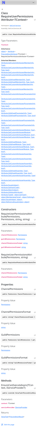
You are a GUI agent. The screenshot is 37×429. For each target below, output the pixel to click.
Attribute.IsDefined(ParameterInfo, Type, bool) (18, 115)
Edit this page (9, 425)
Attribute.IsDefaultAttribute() (11, 192)
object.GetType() (20, 195)
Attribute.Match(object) (9, 190)
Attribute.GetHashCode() (10, 187)
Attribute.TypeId (7, 195)
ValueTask (4, 417)
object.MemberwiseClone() (11, 197)
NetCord (12, 25)
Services (18, 25)
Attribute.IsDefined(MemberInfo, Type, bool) (17, 82)
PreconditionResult (16, 417)
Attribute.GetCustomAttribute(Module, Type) (17, 147)
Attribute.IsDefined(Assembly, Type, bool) (16, 173)
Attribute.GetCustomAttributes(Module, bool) (18, 135)
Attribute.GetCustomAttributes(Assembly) (16, 163)
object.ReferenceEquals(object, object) (15, 202)
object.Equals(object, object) (11, 199)
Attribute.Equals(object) (10, 185)
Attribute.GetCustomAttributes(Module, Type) (18, 130)
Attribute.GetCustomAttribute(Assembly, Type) (18, 175)
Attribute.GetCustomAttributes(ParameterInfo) (18, 94)
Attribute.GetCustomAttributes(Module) (15, 132)
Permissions (22, 235)
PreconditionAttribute (9, 54)
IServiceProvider (21, 407)
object (3, 51)
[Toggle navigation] (33, 2)
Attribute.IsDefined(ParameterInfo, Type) (16, 113)
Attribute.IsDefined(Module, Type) (13, 142)
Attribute (11, 51)
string (25, 243)
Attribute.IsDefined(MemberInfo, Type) (15, 80)
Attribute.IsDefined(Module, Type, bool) (15, 144)
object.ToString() (28, 197)
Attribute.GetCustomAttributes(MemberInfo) (17, 72)
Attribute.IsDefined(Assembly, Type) (14, 171)
